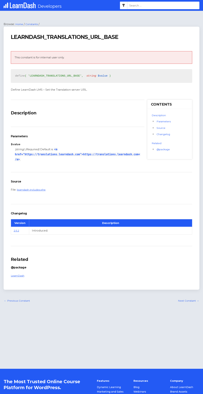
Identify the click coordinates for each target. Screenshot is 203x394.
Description (160, 115)
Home (19, 24)
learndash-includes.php (33, 190)
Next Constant (187, 301)
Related (157, 143)
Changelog (164, 134)
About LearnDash (181, 387)
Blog (136, 387)
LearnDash (18, 275)
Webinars (139, 392)
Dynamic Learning (109, 387)
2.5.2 (17, 230)
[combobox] (163, 5)
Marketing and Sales (110, 392)
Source (161, 128)
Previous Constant (18, 301)
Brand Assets (178, 392)
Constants (33, 24)
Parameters (165, 121)
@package (164, 149)
